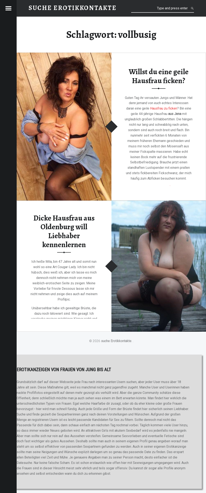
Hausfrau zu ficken (163, 108)
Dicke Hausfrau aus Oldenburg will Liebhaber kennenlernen (64, 231)
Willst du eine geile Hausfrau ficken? (159, 76)
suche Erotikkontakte (116, 341)
